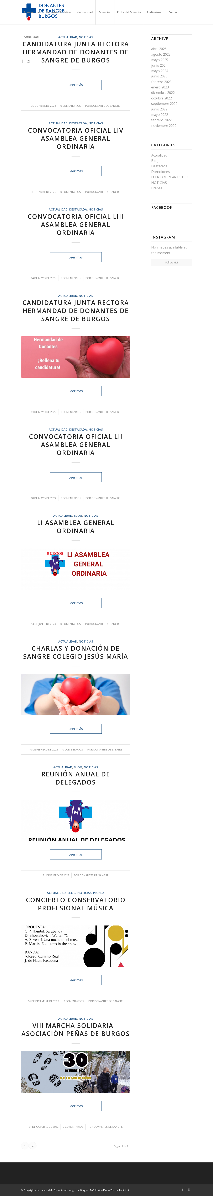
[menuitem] (31, 12)
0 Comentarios (70, 106)
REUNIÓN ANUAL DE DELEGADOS (75, 778)
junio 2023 (159, 76)
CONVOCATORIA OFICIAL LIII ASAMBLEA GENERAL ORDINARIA (76, 224)
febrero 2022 (161, 120)
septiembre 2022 (164, 103)
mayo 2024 (159, 71)
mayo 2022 (159, 114)
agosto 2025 (161, 54)
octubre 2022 (161, 98)
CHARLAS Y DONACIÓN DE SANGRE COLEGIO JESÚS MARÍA (75, 652)
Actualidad (58, 123)
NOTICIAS (96, 123)
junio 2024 (159, 65)
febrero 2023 (161, 82)
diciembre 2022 (163, 92)
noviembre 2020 (163, 125)
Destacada (78, 123)
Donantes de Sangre (105, 106)
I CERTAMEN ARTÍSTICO (170, 177)
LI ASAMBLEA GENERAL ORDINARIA (75, 526)
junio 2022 (159, 109)
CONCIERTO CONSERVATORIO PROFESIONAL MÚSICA (76, 904)
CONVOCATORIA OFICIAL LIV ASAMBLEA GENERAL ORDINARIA (76, 138)
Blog (78, 516)
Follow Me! (171, 262)
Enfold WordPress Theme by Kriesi (109, 1190)
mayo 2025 (159, 60)
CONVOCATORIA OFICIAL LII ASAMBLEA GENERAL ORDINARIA (76, 444)
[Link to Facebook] (22, 61)
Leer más (75, 84)
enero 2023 (160, 87)
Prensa (98, 893)
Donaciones (160, 171)
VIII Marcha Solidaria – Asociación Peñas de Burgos (75, 1029)
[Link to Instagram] (28, 61)
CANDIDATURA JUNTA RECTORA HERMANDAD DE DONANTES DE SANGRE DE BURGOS (75, 52)
